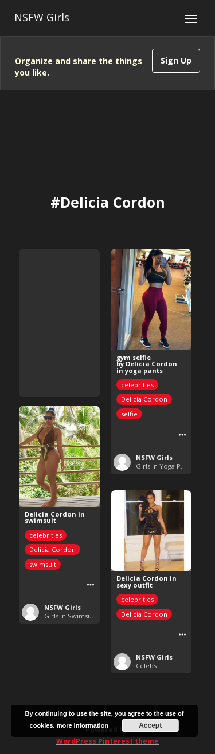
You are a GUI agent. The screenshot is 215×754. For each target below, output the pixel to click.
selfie (129, 414)
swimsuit (42, 564)
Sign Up (176, 60)
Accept (150, 725)
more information (82, 725)
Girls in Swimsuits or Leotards (90, 616)
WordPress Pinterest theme (107, 741)
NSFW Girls (41, 17)
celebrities (137, 384)
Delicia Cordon (144, 399)
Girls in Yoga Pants (164, 466)
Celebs (146, 665)
